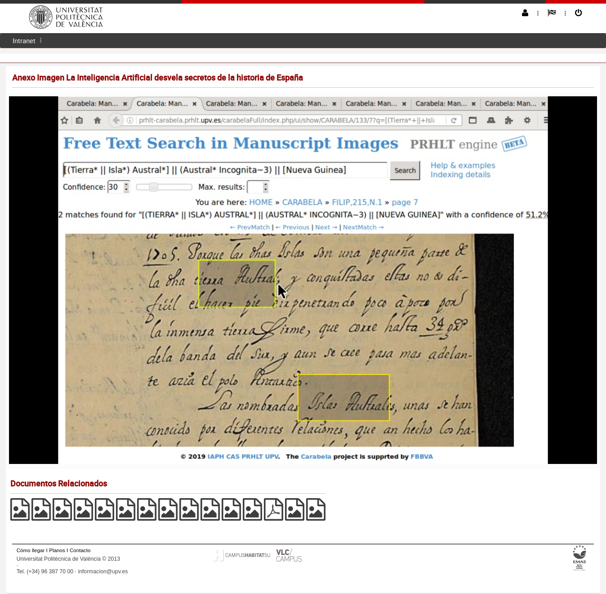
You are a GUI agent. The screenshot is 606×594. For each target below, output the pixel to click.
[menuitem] (24, 41)
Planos (57, 550)
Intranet (24, 40)
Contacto (80, 550)
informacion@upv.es (103, 571)
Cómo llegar (31, 550)
